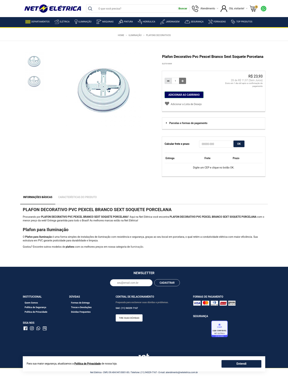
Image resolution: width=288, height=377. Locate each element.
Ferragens (217, 22)
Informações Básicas (37, 197)
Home (121, 35)
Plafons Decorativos (158, 35)
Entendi (241, 363)
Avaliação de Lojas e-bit (201, 330)
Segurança (194, 21)
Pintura (125, 21)
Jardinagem (169, 21)
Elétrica (62, 21)
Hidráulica (146, 21)
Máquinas (105, 22)
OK (239, 143)
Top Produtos (241, 21)
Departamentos (37, 22)
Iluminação (83, 21)
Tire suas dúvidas (129, 318)
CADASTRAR (167, 282)
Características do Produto (77, 197)
